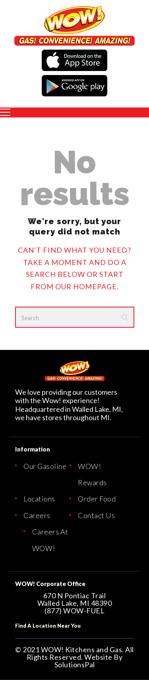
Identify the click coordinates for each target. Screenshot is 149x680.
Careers (36, 515)
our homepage (86, 286)
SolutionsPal (74, 664)
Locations (39, 498)
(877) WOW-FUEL (74, 610)
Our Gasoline (44, 466)
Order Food (97, 498)
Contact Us (96, 515)
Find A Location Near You (48, 625)
